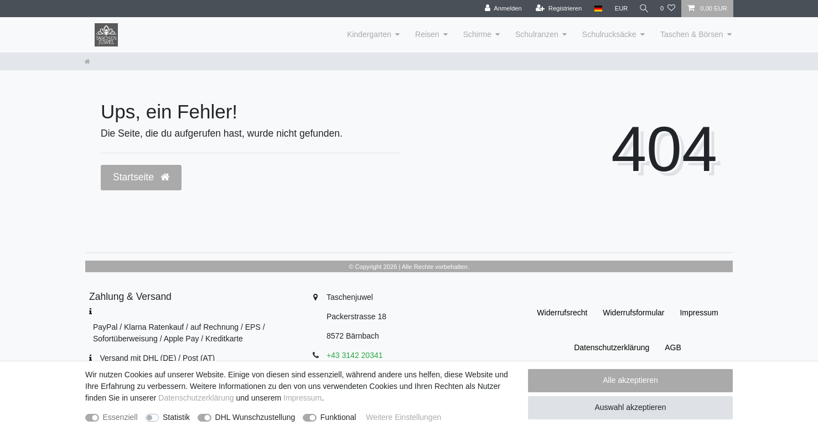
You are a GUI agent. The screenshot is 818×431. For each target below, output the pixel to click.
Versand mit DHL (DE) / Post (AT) (157, 358)
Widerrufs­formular (633, 312)
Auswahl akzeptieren (630, 407)
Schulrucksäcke (609, 34)
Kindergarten (369, 34)
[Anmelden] (501, 8)
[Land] (596, 8)
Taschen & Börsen (691, 34)
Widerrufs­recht (562, 312)
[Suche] (643, 8)
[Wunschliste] (667, 8)
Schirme (477, 34)
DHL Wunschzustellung (255, 417)
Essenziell (120, 417)
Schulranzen (536, 34)
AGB (673, 347)
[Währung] (619, 8)
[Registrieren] (556, 8)
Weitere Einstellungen (403, 417)
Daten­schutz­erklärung (611, 347)
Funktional (338, 417)
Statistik (176, 417)
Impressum (699, 312)
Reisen (427, 34)
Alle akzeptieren (630, 380)
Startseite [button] (141, 177)
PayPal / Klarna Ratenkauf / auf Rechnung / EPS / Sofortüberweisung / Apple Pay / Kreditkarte (179, 333)
